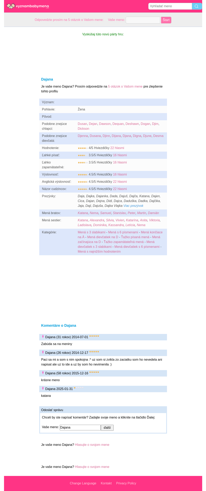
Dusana (95, 136)
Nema (94, 213)
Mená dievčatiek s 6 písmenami (137, 246)
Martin (141, 213)
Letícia (130, 225)
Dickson (83, 128)
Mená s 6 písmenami (123, 232)
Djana (127, 136)
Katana (83, 213)
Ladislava (85, 225)
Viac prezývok (133, 205)
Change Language (83, 483)
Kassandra (116, 225)
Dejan (93, 124)
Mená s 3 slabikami (91, 232)
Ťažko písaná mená (135, 237)
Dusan (82, 124)
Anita (143, 220)
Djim (155, 124)
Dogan (145, 124)
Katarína (132, 220)
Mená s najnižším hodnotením (99, 251)
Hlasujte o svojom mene (92, 444)
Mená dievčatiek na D (102, 237)
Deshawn (132, 124)
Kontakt (106, 483)
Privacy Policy (126, 483)
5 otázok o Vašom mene (125, 86)
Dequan (118, 124)
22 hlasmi (117, 148)
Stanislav (119, 213)
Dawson (105, 124)
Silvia (110, 220)
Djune (147, 136)
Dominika (100, 225)
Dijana (116, 136)
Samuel (105, 213)
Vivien (119, 220)
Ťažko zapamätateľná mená (124, 242)
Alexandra (97, 220)
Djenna (83, 136)
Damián (153, 213)
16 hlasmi (120, 155)
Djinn (106, 136)
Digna (137, 136)
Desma (158, 136)
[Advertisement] (20, 87)
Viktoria (154, 220)
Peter (131, 213)
